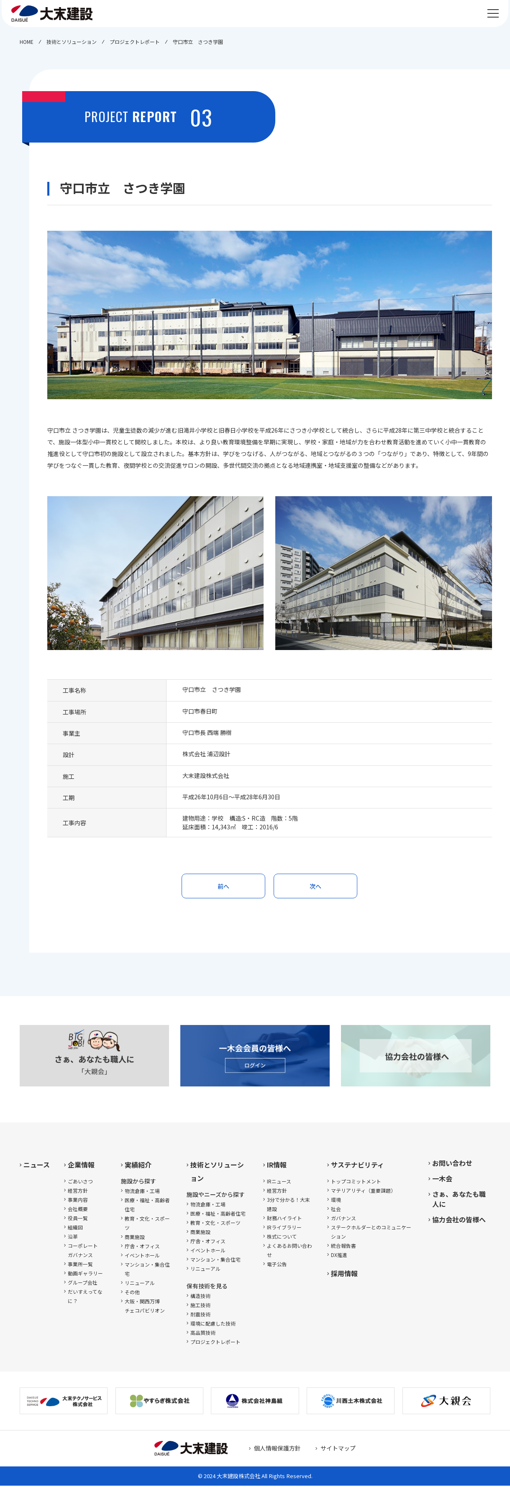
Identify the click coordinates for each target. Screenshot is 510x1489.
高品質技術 (202, 1335)
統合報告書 (343, 1248)
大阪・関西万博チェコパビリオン (145, 1309)
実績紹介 (138, 1168)
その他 (132, 1295)
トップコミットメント (356, 1184)
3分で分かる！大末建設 (288, 1207)
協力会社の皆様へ (459, 1223)
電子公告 (277, 1267)
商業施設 (135, 1240)
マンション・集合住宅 (147, 1272)
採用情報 (344, 1277)
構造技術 (200, 1299)
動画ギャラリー (85, 1276)
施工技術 (200, 1308)
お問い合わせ (452, 1166)
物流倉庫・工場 (142, 1194)
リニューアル (140, 1286)
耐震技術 (200, 1317)
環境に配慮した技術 (213, 1326)
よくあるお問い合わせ (289, 1253)
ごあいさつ (80, 1184)
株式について (282, 1239)
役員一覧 (78, 1221)
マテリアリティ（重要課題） (363, 1193)
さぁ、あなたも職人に (459, 1202)
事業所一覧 (80, 1267)
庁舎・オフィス (142, 1249)
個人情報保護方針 (277, 1451)
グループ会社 (82, 1285)
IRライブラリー (284, 1230)
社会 (336, 1212)
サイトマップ (338, 1451)
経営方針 (78, 1193)
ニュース (36, 1168)
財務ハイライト (284, 1221)
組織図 (75, 1230)
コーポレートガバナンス (83, 1253)
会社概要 (78, 1212)
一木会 (442, 1182)
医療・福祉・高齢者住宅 (147, 1208)
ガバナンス (343, 1221)
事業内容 (78, 1202)
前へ (223, 887)
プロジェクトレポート (215, 1345)
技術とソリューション (217, 1174)
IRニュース (279, 1184)
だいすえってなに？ (85, 1299)
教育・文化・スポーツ (147, 1226)
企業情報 (81, 1168)
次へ (315, 887)
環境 (336, 1202)
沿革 (73, 1239)
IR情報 (277, 1168)
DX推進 (339, 1258)
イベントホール (142, 1258)
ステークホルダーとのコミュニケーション (371, 1235)
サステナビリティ (357, 1168)
